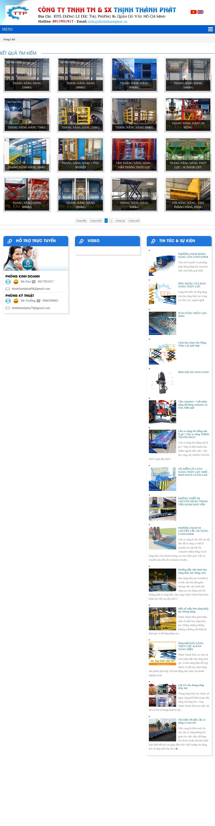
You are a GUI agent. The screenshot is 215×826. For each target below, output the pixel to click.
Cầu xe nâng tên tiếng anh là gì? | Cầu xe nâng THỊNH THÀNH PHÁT (193, 434)
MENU (107, 29)
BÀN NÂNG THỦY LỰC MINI (192, 314)
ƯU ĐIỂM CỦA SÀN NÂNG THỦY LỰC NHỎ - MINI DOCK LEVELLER (193, 471)
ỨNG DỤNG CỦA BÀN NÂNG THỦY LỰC (192, 285)
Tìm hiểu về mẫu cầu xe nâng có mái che (192, 721)
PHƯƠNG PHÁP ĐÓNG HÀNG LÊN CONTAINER (193, 255)
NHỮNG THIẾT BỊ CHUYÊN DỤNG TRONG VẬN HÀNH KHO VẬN (193, 501)
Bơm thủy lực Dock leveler (193, 371)
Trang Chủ (9, 39)
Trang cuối (134, 220)
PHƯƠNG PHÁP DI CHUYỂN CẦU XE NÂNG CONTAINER (193, 531)
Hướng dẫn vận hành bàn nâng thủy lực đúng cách (192, 571)
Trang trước (96, 220)
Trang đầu (81, 220)
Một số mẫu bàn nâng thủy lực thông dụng (193, 610)
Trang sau (120, 220)
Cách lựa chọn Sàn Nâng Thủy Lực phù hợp (192, 344)
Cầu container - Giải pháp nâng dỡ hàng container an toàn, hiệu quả (192, 404)
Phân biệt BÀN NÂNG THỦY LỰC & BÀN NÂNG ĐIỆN (191, 646)
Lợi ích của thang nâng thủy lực (191, 686)
